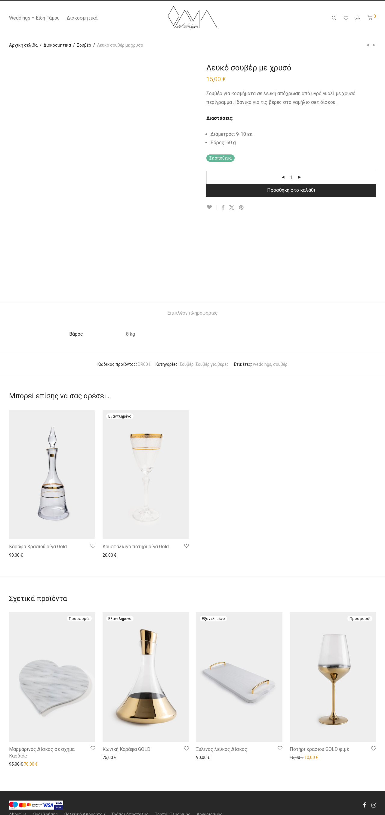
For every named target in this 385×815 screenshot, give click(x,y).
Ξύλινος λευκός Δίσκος (221, 749)
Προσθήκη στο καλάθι (291, 190)
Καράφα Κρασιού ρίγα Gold (38, 546)
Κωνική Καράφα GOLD (126, 749)
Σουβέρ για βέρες (212, 364)
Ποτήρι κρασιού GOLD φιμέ (319, 749)
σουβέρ (280, 364)
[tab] (192, 313)
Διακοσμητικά (82, 18)
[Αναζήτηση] (334, 18)
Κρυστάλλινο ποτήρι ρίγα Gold (136, 546)
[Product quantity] (291, 177)
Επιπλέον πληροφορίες (192, 313)
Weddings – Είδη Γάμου (34, 18)
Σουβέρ (84, 45)
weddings (262, 364)
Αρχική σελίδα (23, 45)
